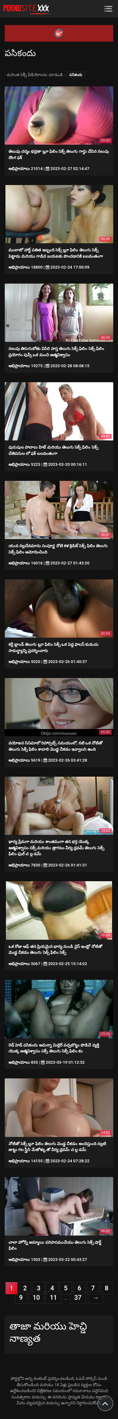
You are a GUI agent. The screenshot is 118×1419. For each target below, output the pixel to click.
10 (36, 1297)
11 (53, 1297)
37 (77, 1297)
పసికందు (75, 75)
